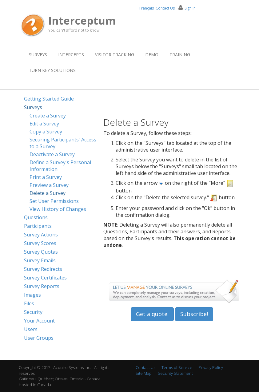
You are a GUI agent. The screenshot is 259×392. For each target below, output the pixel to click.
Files (29, 303)
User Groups (39, 338)
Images (32, 294)
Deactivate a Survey (52, 154)
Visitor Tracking (114, 54)
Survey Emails (40, 260)
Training (179, 54)
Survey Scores (40, 243)
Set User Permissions (54, 201)
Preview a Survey (49, 185)
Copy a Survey (46, 131)
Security (33, 312)
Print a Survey (46, 177)
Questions (36, 217)
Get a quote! (152, 314)
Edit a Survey (44, 123)
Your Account (39, 320)
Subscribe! (194, 314)
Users (31, 329)
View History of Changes (58, 209)
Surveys (38, 54)
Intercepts (71, 54)
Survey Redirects (43, 269)
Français (146, 8)
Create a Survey (48, 115)
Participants (38, 226)
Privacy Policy (210, 367)
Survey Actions (41, 234)
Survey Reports (41, 286)
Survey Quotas (41, 251)
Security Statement (175, 373)
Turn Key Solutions (52, 70)
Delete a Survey (48, 193)
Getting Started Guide (49, 98)
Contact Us (165, 8)
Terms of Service (176, 367)
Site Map (144, 373)
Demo (151, 54)
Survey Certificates (45, 277)
